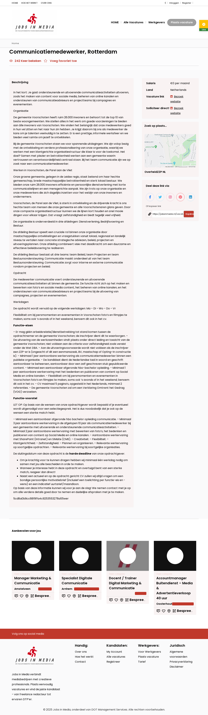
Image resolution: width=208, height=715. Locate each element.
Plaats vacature (182, 22)
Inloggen (174, 2)
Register (186, 2)
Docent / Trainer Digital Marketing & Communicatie (125, 583)
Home (15, 43)
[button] (165, 2)
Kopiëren (190, 241)
